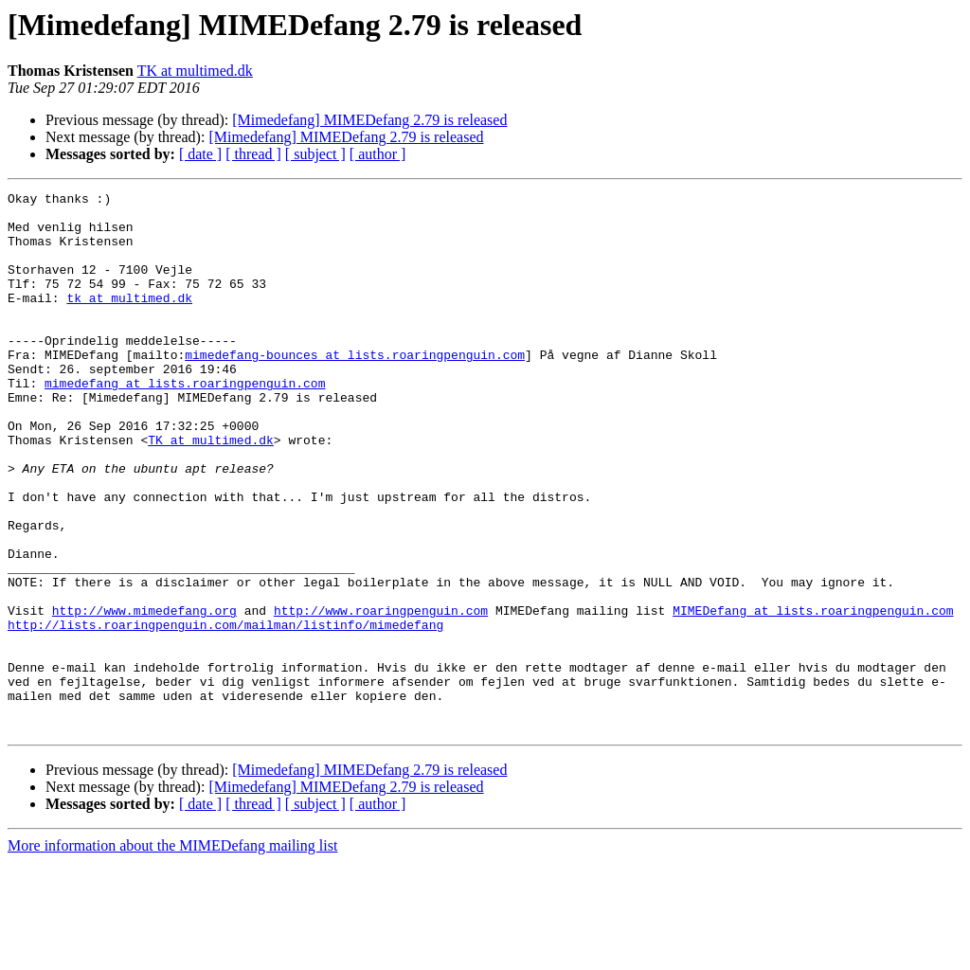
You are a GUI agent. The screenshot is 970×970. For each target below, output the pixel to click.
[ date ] (200, 154)
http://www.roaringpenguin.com (381, 695)
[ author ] (378, 154)
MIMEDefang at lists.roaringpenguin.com (813, 695)
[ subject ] (315, 154)
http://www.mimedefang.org (144, 695)
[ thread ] (253, 154)
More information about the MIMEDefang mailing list (172, 953)
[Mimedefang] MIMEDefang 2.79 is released (369, 120)
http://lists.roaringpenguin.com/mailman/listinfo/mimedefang (225, 712)
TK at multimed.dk (195, 71)
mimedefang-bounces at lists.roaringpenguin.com (355, 388)
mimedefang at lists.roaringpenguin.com (185, 422)
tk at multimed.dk (129, 320)
